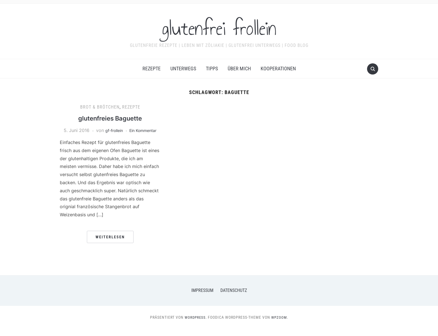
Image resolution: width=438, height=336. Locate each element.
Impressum (202, 297)
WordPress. (195, 324)
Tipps (212, 68)
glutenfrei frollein (219, 28)
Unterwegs (183, 68)
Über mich (239, 68)
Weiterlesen (110, 244)
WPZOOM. (280, 324)
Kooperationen (278, 68)
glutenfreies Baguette (110, 118)
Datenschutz (233, 297)
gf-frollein (124, 130)
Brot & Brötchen (100, 107)
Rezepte (151, 68)
